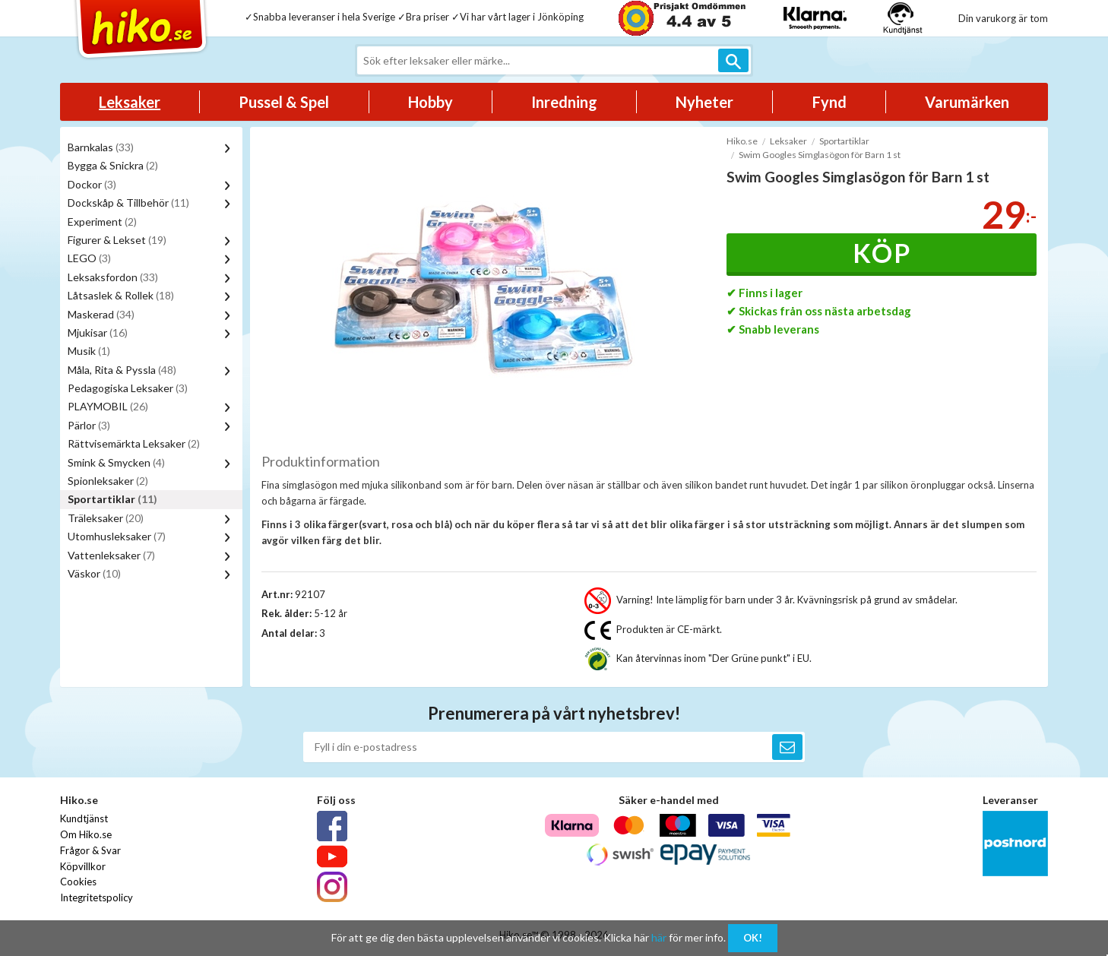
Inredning (564, 102)
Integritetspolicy (96, 897)
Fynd (829, 102)
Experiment (102, 221)
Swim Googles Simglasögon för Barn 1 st (820, 154)
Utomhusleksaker (117, 536)
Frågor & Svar (90, 850)
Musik (89, 350)
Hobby (430, 102)
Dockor (92, 184)
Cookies (78, 881)
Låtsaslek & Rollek (121, 295)
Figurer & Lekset (117, 239)
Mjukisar (98, 332)
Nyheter (704, 102)
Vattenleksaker (111, 555)
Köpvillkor (83, 866)
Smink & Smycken (116, 462)
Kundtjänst (84, 818)
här (658, 937)
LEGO (89, 258)
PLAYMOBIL (108, 406)
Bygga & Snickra (113, 165)
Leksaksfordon (113, 277)
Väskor (94, 573)
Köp (882, 252)
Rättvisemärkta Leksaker (134, 443)
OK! (752, 938)
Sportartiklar (112, 498)
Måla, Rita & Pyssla (122, 369)
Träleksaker (106, 517)
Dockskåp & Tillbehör (128, 202)
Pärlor (89, 425)
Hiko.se (742, 141)
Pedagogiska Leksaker (128, 387)
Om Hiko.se (86, 834)
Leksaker (129, 102)
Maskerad (101, 314)
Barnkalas (101, 147)
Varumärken (967, 102)
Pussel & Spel (284, 102)
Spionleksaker (108, 480)
